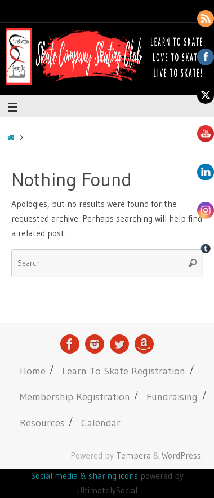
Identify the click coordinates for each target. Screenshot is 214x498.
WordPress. (182, 455)
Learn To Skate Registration (123, 370)
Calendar (101, 422)
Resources (42, 422)
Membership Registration (75, 396)
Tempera (133, 455)
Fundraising (172, 396)
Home (33, 370)
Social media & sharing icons (85, 475)
